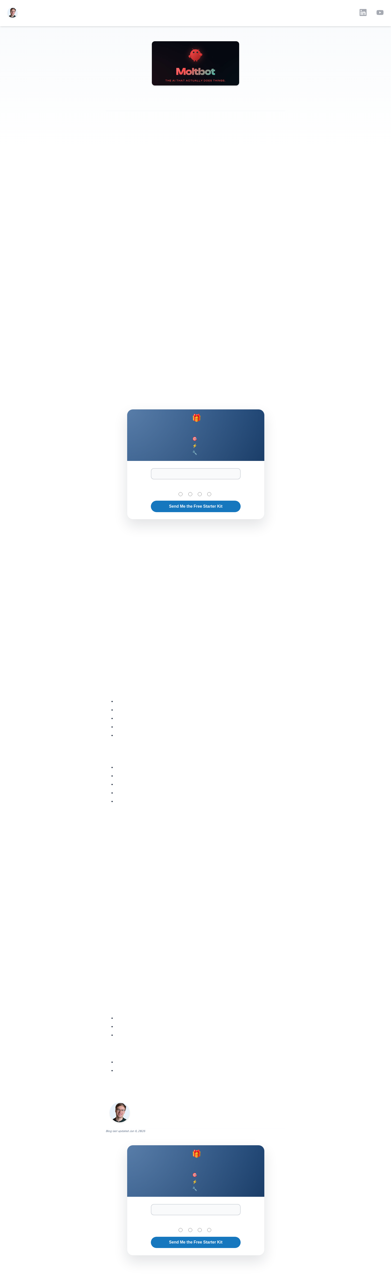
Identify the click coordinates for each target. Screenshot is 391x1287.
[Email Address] (196, 473)
